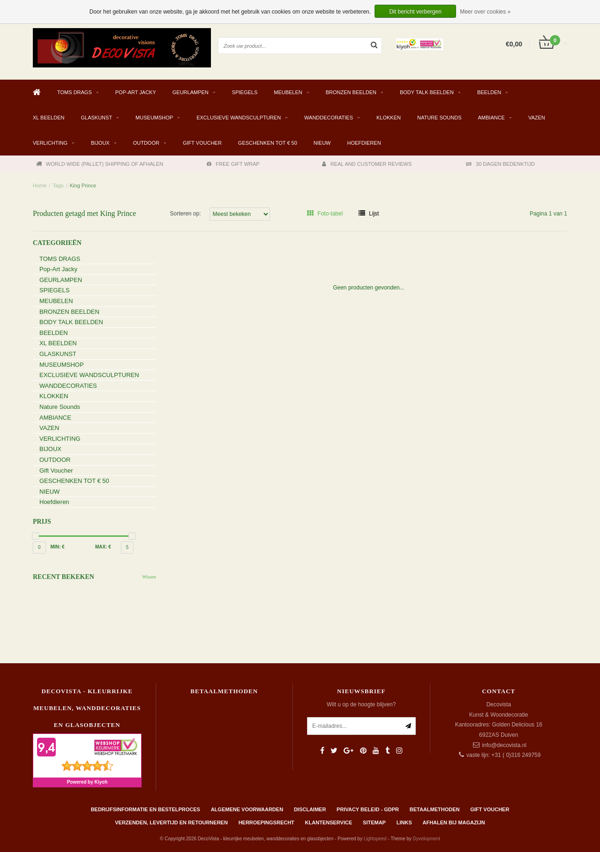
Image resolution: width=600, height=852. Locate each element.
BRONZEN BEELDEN (351, 92)
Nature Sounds (439, 117)
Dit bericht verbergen (415, 11)
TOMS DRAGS (74, 92)
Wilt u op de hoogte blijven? (361, 704)
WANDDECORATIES (328, 117)
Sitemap (374, 822)
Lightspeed (375, 838)
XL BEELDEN (48, 117)
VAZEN (536, 117)
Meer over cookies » (485, 11)
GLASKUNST (96, 117)
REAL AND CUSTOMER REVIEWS (367, 164)
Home (39, 185)
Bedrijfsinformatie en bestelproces (145, 809)
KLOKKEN (388, 117)
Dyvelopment (426, 838)
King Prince (83, 185)
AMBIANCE (491, 117)
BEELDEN (489, 92)
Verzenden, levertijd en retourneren (171, 822)
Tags (57, 185)
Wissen (149, 576)
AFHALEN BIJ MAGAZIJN (454, 822)
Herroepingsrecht (266, 822)
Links (404, 822)
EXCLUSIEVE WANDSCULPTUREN (238, 117)
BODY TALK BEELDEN (427, 92)
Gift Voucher (202, 143)
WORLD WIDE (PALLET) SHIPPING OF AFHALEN (99, 164)
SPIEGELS (244, 92)
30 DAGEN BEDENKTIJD (500, 164)
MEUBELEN (288, 92)
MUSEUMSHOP (154, 117)
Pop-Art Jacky (135, 92)
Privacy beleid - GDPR (368, 809)
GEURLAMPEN (190, 92)
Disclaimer (310, 809)
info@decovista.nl (504, 745)
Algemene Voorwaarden (247, 809)
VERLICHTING (50, 143)
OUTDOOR (146, 143)
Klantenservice (328, 822)
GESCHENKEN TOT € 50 (267, 143)
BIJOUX (100, 143)
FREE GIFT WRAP (233, 164)
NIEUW (322, 143)
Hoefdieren (364, 143)
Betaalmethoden (435, 809)
